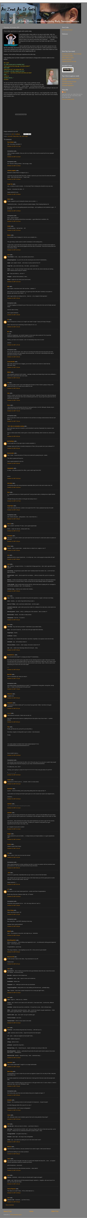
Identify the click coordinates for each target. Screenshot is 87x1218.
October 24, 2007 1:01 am (13, 1183)
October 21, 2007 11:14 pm (14, 1110)
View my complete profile (68, 99)
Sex (20, 136)
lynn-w (9, 523)
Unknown (9, 1062)
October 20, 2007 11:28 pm (14, 1057)
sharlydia (9, 535)
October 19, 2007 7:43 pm (13, 689)
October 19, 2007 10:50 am (14, 487)
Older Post (54, 1211)
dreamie (9, 1100)
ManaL (9, 235)
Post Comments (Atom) (16, 1214)
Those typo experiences (68, 85)
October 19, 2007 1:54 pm (13, 509)
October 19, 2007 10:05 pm (14, 755)
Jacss (8, 1158)
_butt (8, 872)
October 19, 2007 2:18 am (13, 367)
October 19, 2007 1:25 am (13, 298)
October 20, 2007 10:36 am (14, 896)
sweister (9, 803)
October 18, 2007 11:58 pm (14, 194)
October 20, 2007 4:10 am (13, 857)
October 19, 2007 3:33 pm (13, 550)
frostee (9, 844)
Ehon (8, 405)
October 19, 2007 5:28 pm (13, 591)
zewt (8, 254)
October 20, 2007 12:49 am (14, 839)
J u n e (9, 713)
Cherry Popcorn (11, 1188)
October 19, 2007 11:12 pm (14, 807)
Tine (8, 726)
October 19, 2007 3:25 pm (13, 541)
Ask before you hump (67, 83)
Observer (9, 693)
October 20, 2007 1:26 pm (13, 905)
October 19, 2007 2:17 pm (13, 530)
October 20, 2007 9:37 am (13, 884)
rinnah (9, 779)
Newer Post (8, 1211)
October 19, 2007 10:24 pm (14, 774)
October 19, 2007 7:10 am (13, 400)
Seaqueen (9, 702)
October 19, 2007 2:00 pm (13, 518)
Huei (8, 492)
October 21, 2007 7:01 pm (13, 1086)
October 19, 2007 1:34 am (13, 314)
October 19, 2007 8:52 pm (13, 722)
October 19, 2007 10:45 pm (14, 798)
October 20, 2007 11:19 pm (14, 992)
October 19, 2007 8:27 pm (13, 708)
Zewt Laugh (25, 136)
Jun (8, 555)
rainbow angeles (11, 170)
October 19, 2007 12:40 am (14, 249)
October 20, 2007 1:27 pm (13, 914)
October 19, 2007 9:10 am (13, 448)
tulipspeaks (10, 468)
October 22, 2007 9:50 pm (13, 1153)
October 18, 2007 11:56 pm (14, 179)
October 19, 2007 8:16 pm (13, 698)
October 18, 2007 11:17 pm (14, 146)
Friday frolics (16, 136)
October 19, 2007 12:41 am (14, 281)
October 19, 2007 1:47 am (13, 344)
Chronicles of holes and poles (69, 81)
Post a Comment (10, 1205)
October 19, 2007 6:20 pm (13, 669)
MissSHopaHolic (11, 940)
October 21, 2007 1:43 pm (13, 1066)
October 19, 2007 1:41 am (13, 326)
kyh (8, 286)
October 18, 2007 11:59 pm (14, 210)
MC (8, 331)
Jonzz (8, 1115)
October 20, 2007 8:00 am (13, 867)
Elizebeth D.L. (11, 654)
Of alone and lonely (66, 59)
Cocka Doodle (11, 361)
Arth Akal (9, 483)
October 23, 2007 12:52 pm (14, 1170)
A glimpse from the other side (69, 61)
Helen (8, 199)
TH (8, 319)
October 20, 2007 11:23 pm (14, 1022)
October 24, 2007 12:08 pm (14, 1192)
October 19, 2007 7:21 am (13, 410)
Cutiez (9, 226)
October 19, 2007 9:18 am (13, 463)
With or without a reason (68, 57)
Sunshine (9, 788)
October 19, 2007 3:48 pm (13, 559)
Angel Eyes (10, 505)
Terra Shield (10, 142)
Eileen (9, 546)
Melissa (9, 1146)
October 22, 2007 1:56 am (13, 1141)
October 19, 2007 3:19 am (13, 377)
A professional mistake (67, 55)
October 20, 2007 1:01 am (13, 848)
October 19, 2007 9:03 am (13, 436)
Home (31, 1211)
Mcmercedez (10, 453)
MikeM (9, 372)
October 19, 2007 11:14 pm (14, 829)
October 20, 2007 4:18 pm (13, 935)
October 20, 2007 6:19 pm (13, 951)
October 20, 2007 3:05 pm (13, 926)
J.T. (8, 889)
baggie (9, 833)
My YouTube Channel (67, 29)
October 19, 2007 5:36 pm (13, 650)
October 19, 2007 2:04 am (13, 356)
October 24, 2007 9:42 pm (13, 1201)
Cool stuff (9, 136)
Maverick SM (10, 956)
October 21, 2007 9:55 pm (13, 1095)
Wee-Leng (9, 1071)
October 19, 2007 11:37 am (14, 501)
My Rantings (10, 441)
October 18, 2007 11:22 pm (14, 156)
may (8, 393)
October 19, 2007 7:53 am (13, 421)
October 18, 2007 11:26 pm (14, 165)
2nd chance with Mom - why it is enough (71, 53)
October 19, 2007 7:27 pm (13, 678)
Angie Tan (9, 184)
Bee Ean (9, 674)
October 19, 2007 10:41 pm (14, 783)
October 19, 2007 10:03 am (14, 478)
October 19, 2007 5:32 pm (13, 619)
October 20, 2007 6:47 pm (13, 964)
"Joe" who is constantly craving (15, 426)
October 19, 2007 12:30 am (14, 230)
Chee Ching (10, 910)
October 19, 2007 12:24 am (14, 221)
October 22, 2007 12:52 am (14, 1119)
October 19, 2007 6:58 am (13, 388)
